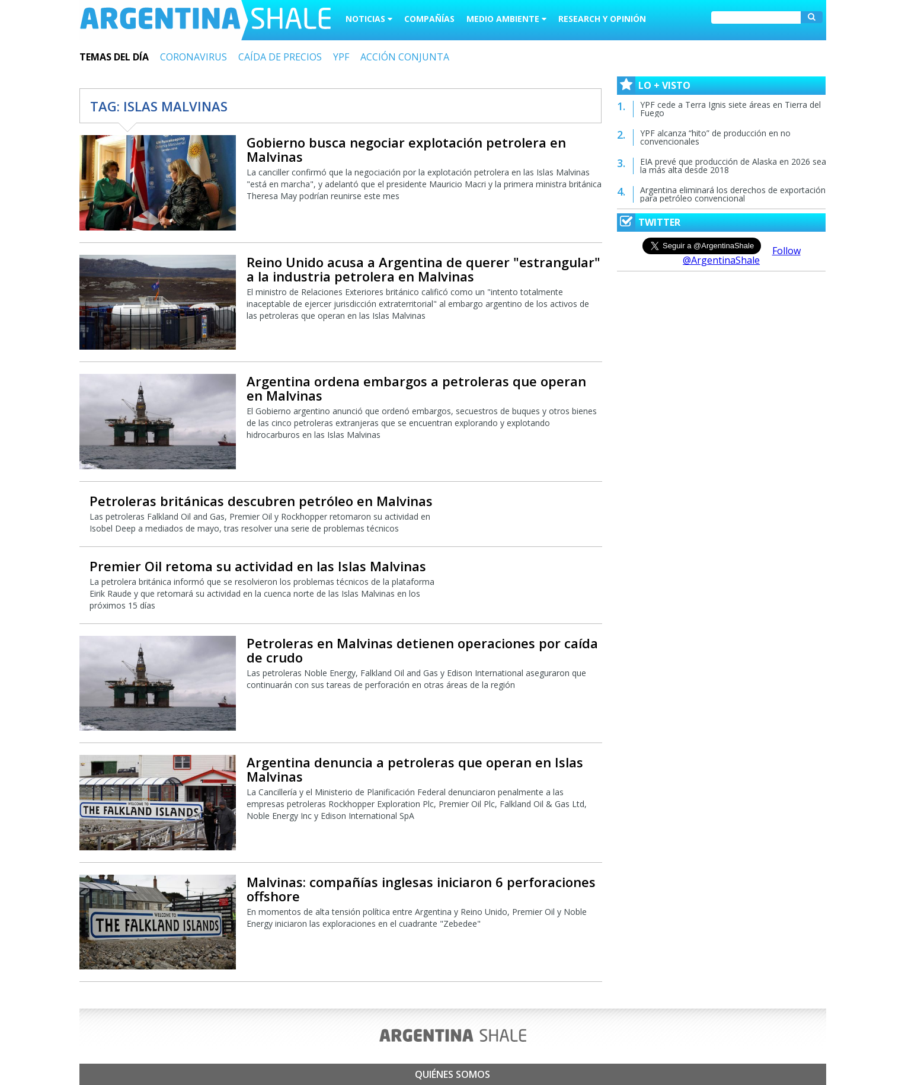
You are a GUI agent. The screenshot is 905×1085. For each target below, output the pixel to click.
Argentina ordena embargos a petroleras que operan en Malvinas (416, 388)
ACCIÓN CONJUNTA (404, 56)
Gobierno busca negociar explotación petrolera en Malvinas (406, 149)
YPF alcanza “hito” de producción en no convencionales (715, 137)
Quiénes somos (452, 1074)
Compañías (429, 18)
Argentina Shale (205, 20)
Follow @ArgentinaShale (742, 255)
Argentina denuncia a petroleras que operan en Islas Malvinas (415, 769)
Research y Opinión (602, 18)
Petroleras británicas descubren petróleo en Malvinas (261, 501)
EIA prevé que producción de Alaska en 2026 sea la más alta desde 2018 (733, 165)
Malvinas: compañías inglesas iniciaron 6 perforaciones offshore (421, 889)
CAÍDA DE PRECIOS (280, 56)
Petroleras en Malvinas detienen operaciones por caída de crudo (422, 650)
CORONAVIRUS (193, 56)
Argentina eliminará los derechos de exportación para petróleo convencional (733, 194)
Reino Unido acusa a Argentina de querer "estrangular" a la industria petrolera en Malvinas (423, 269)
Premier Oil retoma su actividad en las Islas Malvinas (257, 566)
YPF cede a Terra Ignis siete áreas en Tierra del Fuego (730, 109)
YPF (341, 56)
